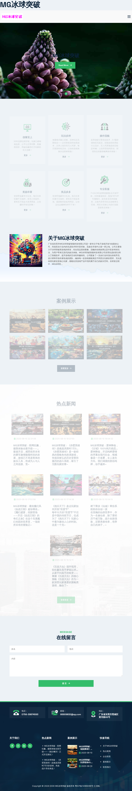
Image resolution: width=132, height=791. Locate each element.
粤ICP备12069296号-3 (85, 786)
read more (65, 65)
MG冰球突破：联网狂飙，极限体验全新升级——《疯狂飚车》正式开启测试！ (51, 750)
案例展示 (105, 762)
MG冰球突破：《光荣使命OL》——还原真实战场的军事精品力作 (86, 761)
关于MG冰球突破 (109, 746)
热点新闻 (105, 751)
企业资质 (105, 756)
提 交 (66, 683)
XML (98, 786)
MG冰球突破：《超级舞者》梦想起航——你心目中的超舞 (86, 747)
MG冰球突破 (20, 4)
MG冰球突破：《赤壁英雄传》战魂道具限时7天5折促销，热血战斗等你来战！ (51, 764)
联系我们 (105, 767)
